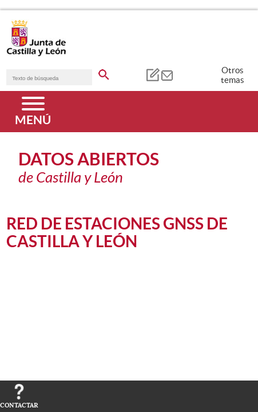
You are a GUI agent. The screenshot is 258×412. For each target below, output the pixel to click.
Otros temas (232, 75)
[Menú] (33, 111)
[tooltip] (152, 74)
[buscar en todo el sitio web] (104, 72)
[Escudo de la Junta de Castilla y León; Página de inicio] (36, 54)
